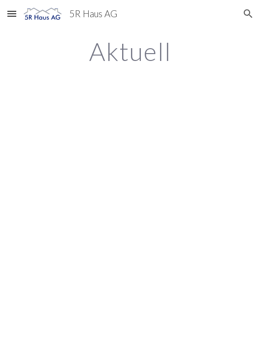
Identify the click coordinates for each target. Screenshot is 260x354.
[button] (12, 13)
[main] (130, 51)
